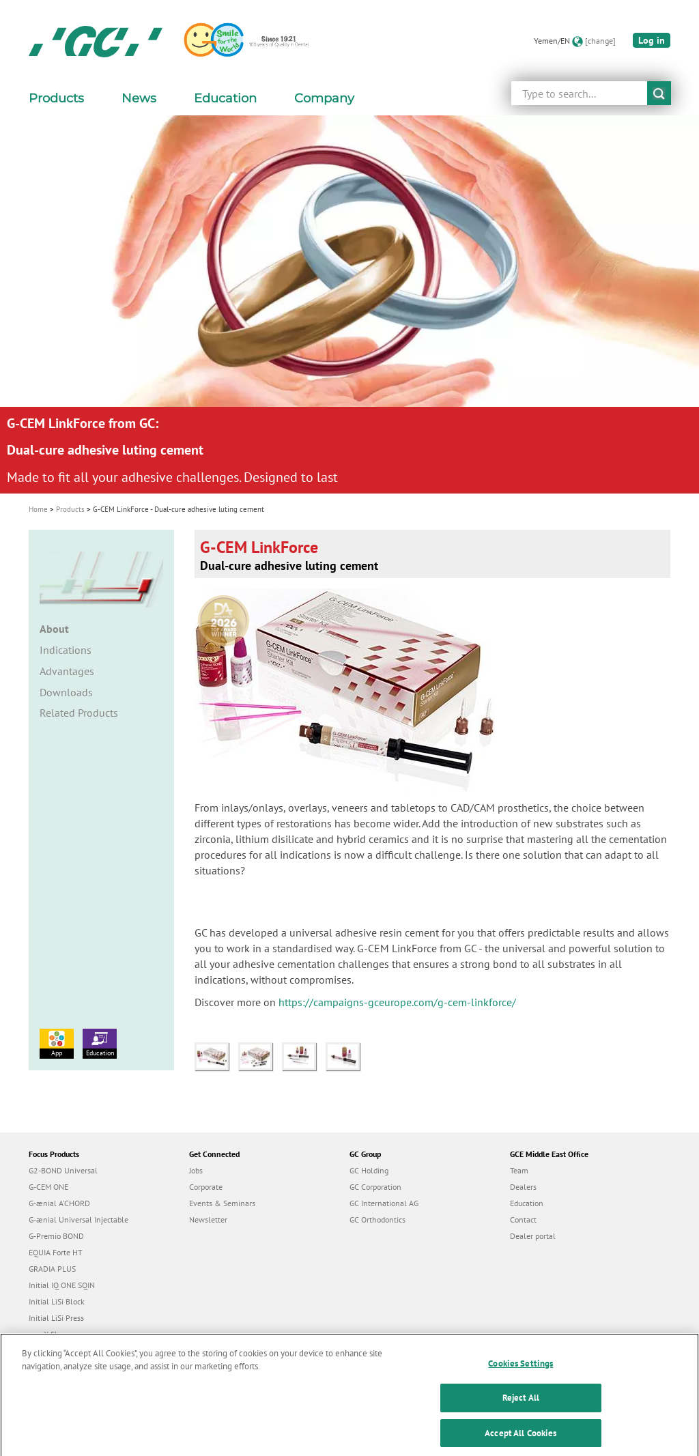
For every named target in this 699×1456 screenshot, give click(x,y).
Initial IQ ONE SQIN (62, 1285)
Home (38, 509)
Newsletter (208, 1219)
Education (100, 1043)
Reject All (520, 1408)
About (54, 629)
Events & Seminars (222, 1203)
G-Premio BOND (56, 1236)
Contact (523, 1219)
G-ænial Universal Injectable (78, 1219)
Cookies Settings (520, 1374)
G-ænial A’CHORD (59, 1203)
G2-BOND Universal (63, 1170)
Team (519, 1170)
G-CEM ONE (48, 1187)
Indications (65, 650)
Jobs (196, 1170)
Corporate (206, 1187)
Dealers (523, 1187)
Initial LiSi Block (57, 1301)
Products (70, 509)
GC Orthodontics (377, 1219)
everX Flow (48, 1334)
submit (659, 93)
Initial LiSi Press (56, 1318)
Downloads (66, 692)
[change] (600, 40)
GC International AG (384, 1203)
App (57, 1043)
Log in (651, 40)
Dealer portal (533, 1236)
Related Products (79, 712)
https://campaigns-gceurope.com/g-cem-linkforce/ (397, 1002)
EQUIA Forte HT (56, 1252)
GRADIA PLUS (52, 1269)
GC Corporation (375, 1187)
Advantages (67, 671)
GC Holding (369, 1170)
